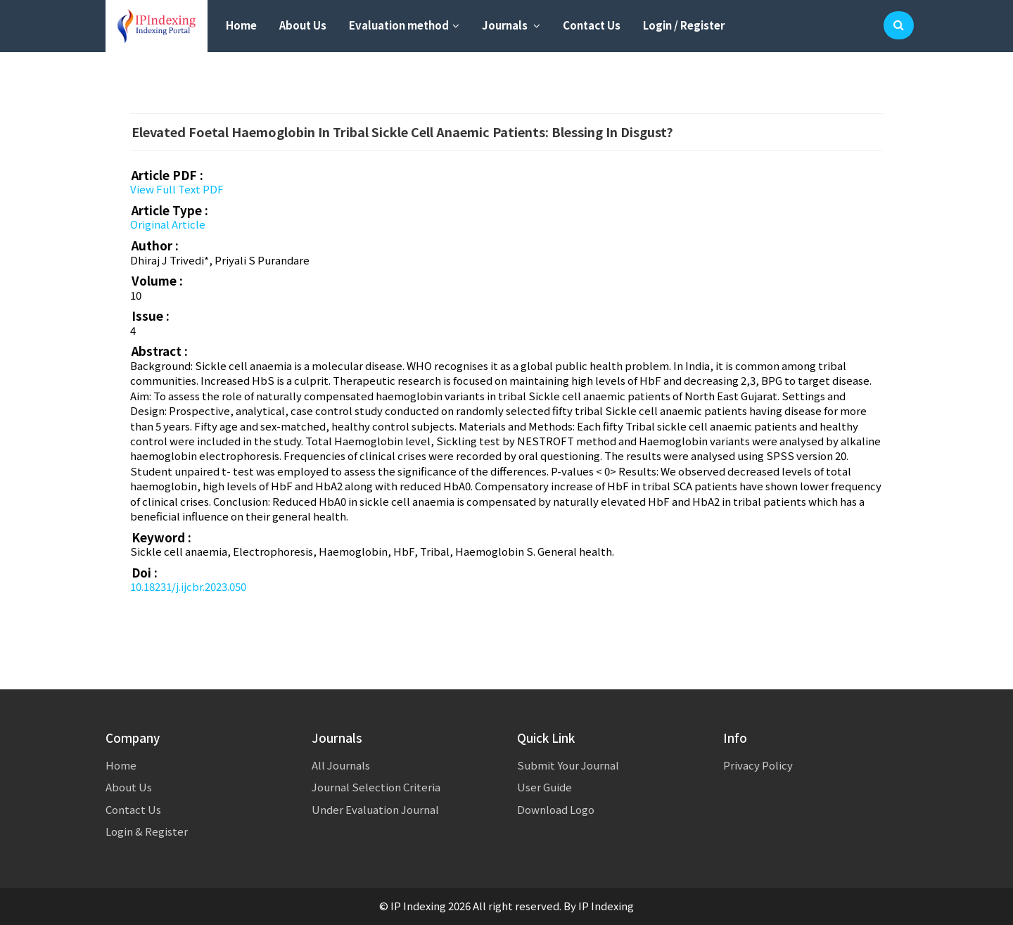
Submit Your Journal (568, 765)
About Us (302, 25)
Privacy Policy (758, 765)
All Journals (341, 765)
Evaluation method (404, 25)
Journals (511, 25)
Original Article (167, 224)
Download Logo (555, 809)
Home (241, 25)
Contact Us (591, 25)
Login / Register (684, 25)
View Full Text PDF (177, 188)
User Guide (544, 786)
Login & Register (147, 831)
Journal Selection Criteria (376, 786)
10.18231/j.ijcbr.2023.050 (188, 586)
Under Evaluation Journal (375, 809)
